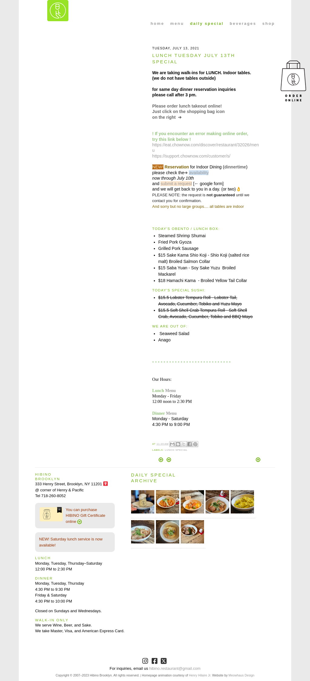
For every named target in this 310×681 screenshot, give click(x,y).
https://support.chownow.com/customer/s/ (191, 156)
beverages (243, 23)
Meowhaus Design (241, 675)
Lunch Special (176, 450)
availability (199, 172)
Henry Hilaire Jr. (200, 675)
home (157, 23)
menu (177, 23)
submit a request (176, 183)
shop (268, 23)
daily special (207, 23)
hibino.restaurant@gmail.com (174, 668)
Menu (170, 390)
